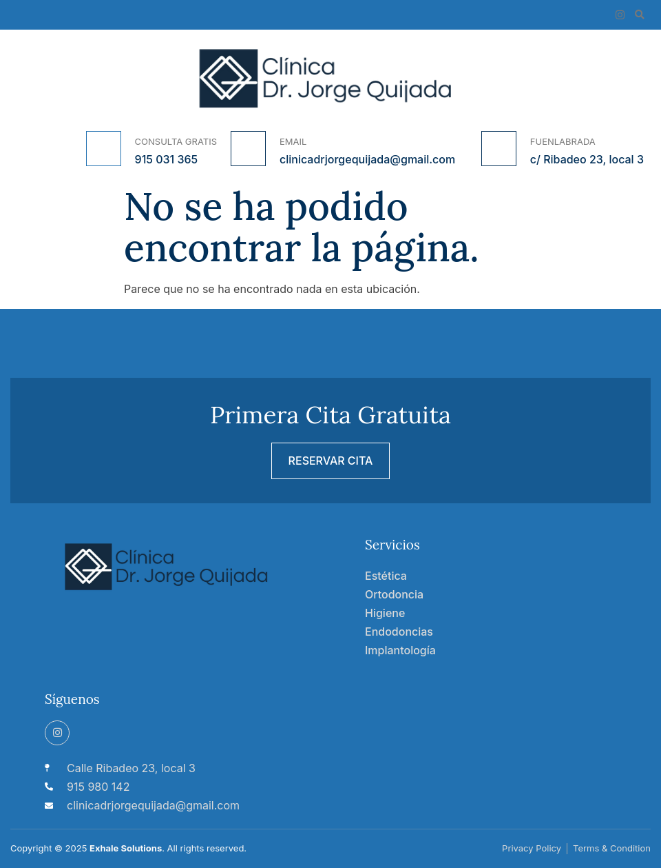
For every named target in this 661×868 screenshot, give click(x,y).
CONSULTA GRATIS (176, 141)
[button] (639, 14)
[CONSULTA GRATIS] (103, 148)
